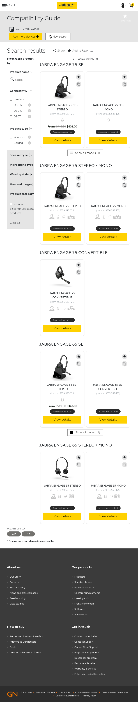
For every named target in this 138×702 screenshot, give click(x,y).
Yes (14, 534)
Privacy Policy (89, 695)
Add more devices (26, 36)
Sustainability (17, 587)
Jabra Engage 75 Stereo (62, 206)
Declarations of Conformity (115, 692)
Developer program (85, 657)
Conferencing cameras (87, 592)
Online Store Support (86, 647)
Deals (13, 647)
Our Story (15, 576)
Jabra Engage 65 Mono (108, 485)
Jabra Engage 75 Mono (108, 206)
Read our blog (18, 598)
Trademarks (26, 692)
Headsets (79, 576)
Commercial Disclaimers (67, 695)
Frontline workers (84, 603)
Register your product (86, 652)
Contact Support (83, 641)
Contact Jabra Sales (85, 636)
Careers (14, 582)
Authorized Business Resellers (26, 636)
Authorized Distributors (23, 641)
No (28, 534)
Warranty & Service (85, 668)
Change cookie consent (86, 692)
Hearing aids (81, 598)
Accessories (81, 614)
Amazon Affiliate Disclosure (25, 652)
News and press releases (24, 592)
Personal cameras (84, 587)
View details (62, 140)
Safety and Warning (45, 692)
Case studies (17, 603)
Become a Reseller (85, 663)
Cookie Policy (65, 692)
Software (79, 609)
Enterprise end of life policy (89, 674)
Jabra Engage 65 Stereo (62, 485)
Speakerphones (83, 582)
